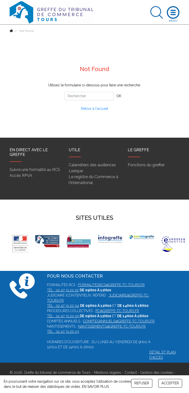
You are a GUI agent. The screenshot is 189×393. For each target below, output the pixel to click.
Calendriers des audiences (92, 165)
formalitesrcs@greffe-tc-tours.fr (111, 285)
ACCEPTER (170, 383)
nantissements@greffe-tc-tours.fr (112, 326)
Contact (131, 372)
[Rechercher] (88, 96)
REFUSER (141, 383)
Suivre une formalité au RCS (35, 169)
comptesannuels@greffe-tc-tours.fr (119, 321)
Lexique (76, 170)
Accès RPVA (21, 175)
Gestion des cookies (156, 372)
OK (118, 96)
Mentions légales (107, 372)
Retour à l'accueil (94, 109)
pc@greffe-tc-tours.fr (117, 311)
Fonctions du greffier (146, 165)
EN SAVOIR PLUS (95, 387)
